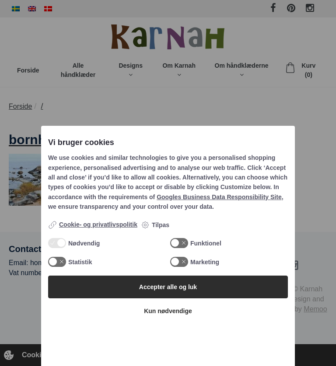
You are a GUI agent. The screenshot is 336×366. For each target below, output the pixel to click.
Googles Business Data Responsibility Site (219, 196)
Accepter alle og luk (168, 286)
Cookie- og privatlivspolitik (92, 225)
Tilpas (155, 225)
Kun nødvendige (168, 310)
